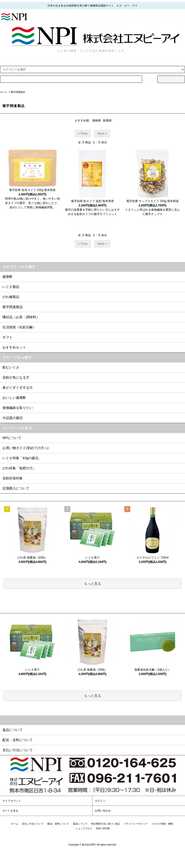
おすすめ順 (82, 120)
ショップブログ (83, 828)
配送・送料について (58, 823)
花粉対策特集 (12, 478)
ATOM (106, 828)
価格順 (96, 120)
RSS (98, 828)
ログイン (100, 800)
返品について (80, 823)
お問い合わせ (103, 810)
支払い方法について (33, 823)
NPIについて (11, 438)
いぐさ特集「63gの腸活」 (22, 458)
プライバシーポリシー (136, 823)
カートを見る (10, 810)
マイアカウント (11, 800)
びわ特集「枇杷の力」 (19, 468)
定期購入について (15, 488)
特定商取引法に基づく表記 (105, 823)
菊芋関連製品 (18, 92)
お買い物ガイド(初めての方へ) (25, 448)
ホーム (3, 92)
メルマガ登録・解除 (162, 823)
